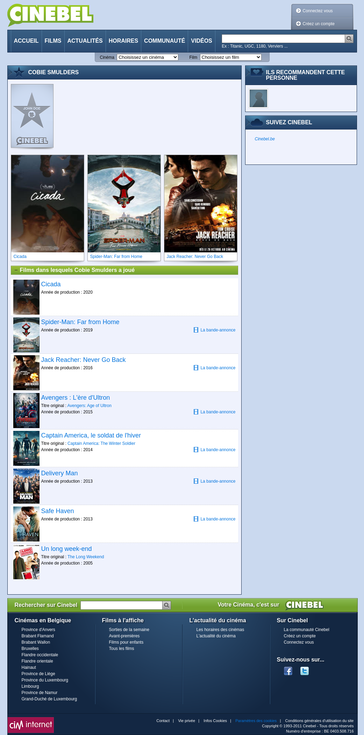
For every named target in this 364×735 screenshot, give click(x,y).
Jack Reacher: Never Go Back (83, 359)
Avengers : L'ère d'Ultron (75, 397)
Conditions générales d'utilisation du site (319, 721)
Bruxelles (30, 648)
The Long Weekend (85, 556)
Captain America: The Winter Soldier (101, 443)
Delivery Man (59, 473)
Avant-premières (124, 636)
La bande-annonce (214, 329)
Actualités (85, 41)
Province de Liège (38, 673)
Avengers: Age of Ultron (89, 405)
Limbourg (30, 686)
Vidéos (201, 41)
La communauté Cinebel (306, 629)
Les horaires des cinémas (220, 629)
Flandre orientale (37, 661)
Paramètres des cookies (256, 721)
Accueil (26, 41)
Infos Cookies (215, 721)
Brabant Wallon (36, 642)
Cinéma (107, 57)
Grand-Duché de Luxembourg (49, 698)
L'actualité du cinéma (216, 636)
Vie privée (186, 721)
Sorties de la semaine (129, 629)
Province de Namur (40, 692)
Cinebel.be (265, 138)
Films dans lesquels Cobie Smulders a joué (74, 270)
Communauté (164, 41)
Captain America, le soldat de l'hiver (91, 435)
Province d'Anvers (38, 629)
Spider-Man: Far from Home (80, 322)
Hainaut (29, 667)
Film (194, 57)
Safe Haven (57, 510)
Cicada (51, 284)
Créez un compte (319, 23)
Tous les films (121, 648)
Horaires (123, 41)
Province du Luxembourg (45, 680)
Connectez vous (318, 10)
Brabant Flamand (38, 636)
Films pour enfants (126, 642)
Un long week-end (66, 548)
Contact (163, 721)
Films (53, 41)
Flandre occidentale (40, 654)
